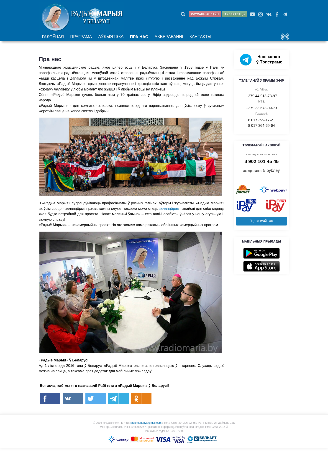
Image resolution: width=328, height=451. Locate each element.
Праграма (81, 39)
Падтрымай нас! (261, 224)
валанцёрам (169, 212)
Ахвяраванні (167, 39)
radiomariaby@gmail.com (146, 426)
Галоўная (53, 39)
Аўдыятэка (110, 39)
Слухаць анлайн (205, 14)
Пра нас (138, 39)
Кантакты (198, 39)
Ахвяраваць (234, 14)
